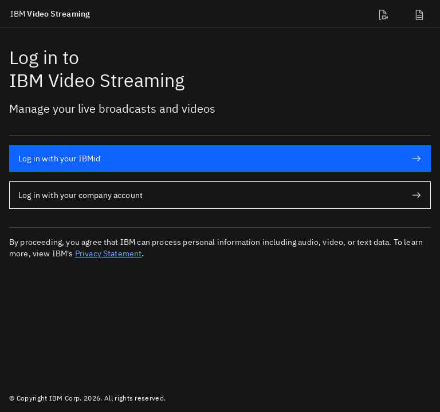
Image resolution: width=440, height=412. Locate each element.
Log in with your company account (219, 195)
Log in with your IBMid (219, 158)
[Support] (421, 13)
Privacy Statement (108, 253)
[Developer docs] (385, 13)
